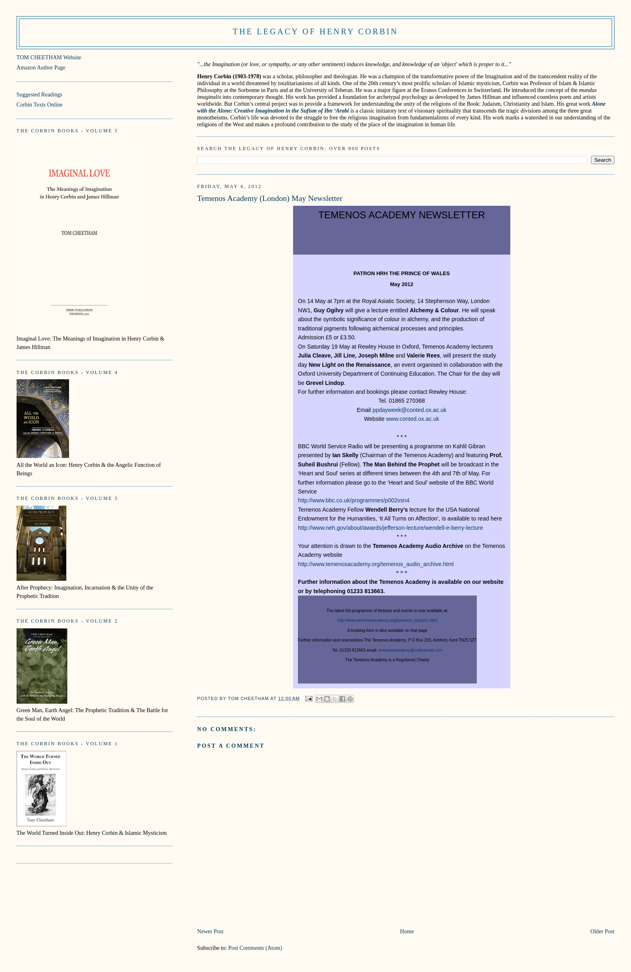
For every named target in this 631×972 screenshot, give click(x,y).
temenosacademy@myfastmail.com (410, 650)
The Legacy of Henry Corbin (315, 31)
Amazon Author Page (41, 67)
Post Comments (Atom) (255, 948)
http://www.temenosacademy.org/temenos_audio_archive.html (376, 564)
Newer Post (210, 931)
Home (407, 931)
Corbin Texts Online (40, 104)
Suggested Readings (39, 94)
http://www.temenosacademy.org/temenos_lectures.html (388, 620)
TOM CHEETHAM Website (49, 57)
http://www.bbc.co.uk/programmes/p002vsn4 (353, 500)
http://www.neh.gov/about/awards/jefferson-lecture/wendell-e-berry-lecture (390, 528)
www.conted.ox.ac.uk (412, 419)
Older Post (603, 931)
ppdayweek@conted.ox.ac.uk (410, 410)
